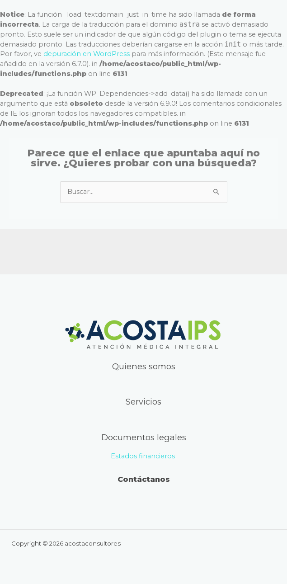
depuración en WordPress (86, 54)
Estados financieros (144, 456)
